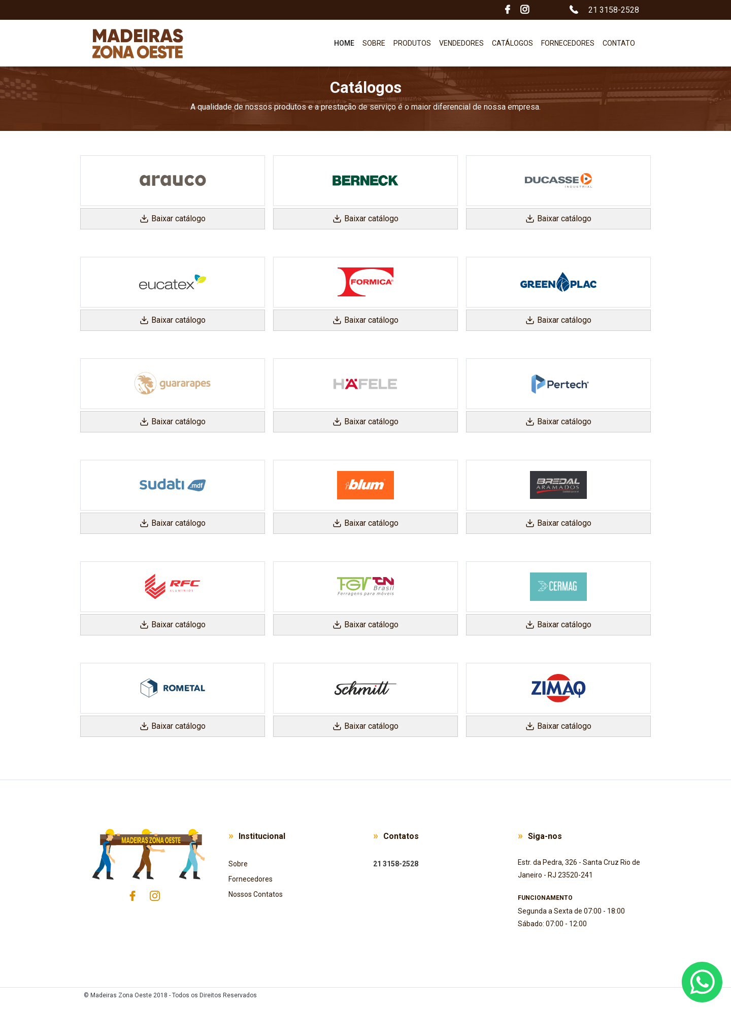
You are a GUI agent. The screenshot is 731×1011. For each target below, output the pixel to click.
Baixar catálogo (173, 218)
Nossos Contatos (255, 894)
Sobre (373, 43)
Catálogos (512, 43)
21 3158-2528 (395, 864)
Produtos (412, 43)
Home (346, 41)
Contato (619, 43)
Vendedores (461, 43)
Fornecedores (567, 43)
